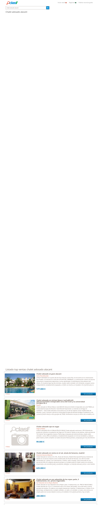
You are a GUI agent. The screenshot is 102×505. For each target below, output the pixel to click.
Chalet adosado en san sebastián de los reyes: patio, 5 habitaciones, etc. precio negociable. (57, 480)
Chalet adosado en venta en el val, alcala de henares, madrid (60, 453)
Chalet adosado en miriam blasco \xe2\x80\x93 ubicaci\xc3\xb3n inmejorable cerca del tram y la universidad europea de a (60, 401)
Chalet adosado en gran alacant (49, 374)
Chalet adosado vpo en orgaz (47, 427)
